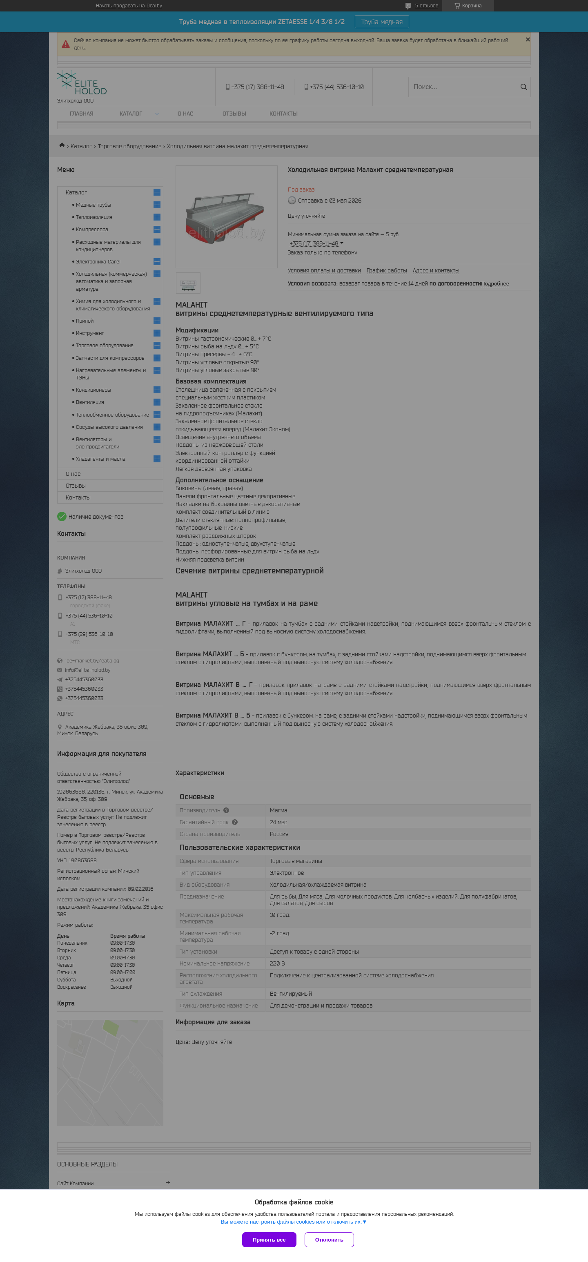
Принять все (269, 1240)
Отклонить (329, 1240)
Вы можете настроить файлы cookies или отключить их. (291, 1222)
